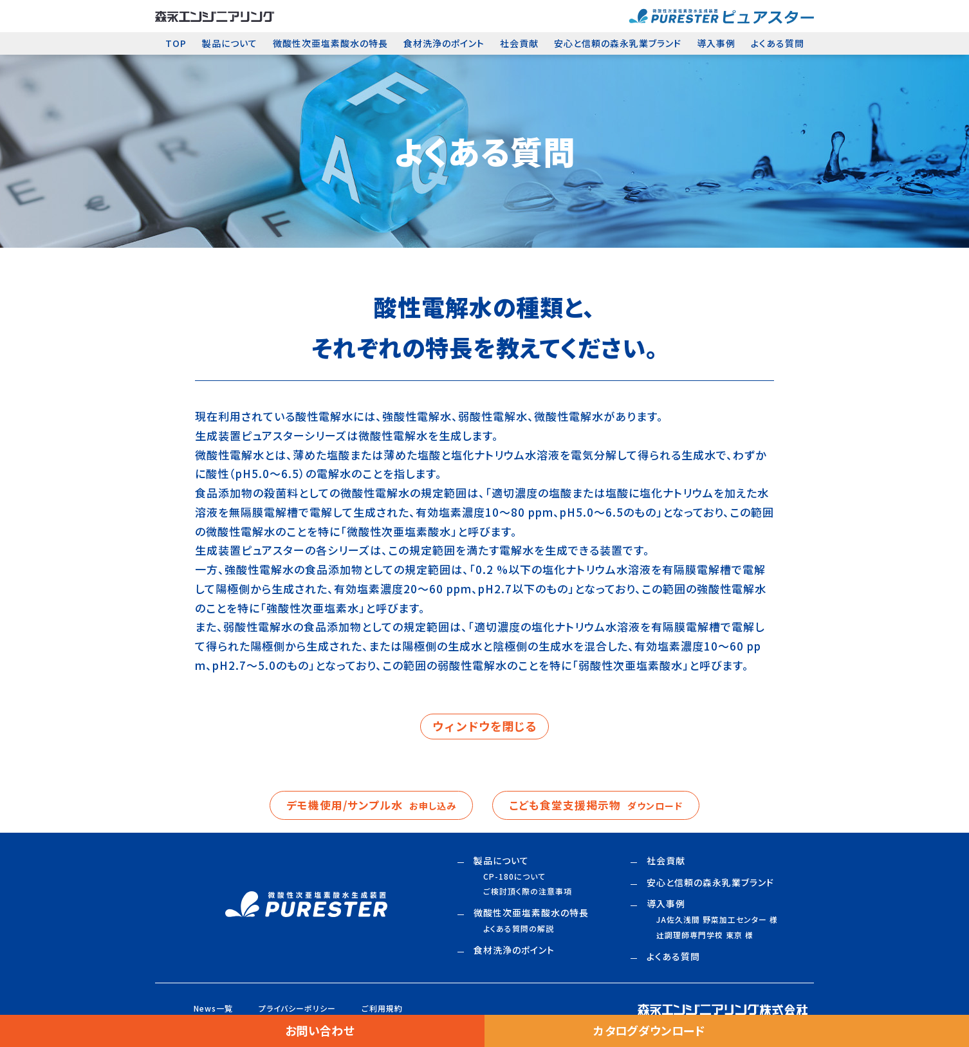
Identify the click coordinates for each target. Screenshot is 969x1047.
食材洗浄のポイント (443, 43)
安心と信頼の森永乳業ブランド (617, 43)
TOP (176, 43)
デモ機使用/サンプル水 (368, 805)
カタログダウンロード (649, 1031)
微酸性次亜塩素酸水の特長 (330, 43)
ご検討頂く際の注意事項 (527, 892)
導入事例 (716, 43)
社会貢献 (519, 43)
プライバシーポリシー (297, 1009)
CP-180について (514, 877)
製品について (229, 43)
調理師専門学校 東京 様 (704, 936)
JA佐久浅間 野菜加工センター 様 (717, 921)
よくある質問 (777, 43)
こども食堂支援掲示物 (600, 805)
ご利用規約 (382, 1009)
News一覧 (213, 1009)
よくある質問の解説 (518, 930)
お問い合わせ (320, 1031)
